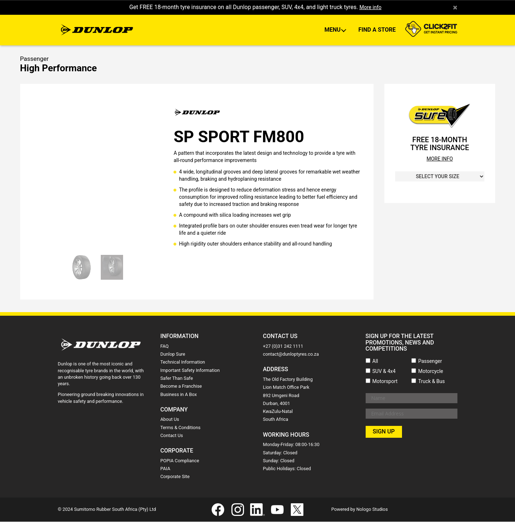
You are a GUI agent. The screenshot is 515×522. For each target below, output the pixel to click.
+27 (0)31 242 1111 (283, 346)
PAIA (166, 469)
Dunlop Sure (173, 354)
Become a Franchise (181, 386)
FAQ (165, 346)
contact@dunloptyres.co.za (291, 354)
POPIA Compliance (180, 461)
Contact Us (172, 435)
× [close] (455, 7)
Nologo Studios (372, 509)
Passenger (430, 361)
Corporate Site (175, 477)
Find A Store (377, 30)
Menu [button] (333, 30)
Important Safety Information (190, 370)
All (375, 361)
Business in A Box (179, 394)
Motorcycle (430, 371)
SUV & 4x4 (384, 371)
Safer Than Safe (177, 378)
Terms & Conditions (181, 428)
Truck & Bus (431, 381)
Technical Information (183, 362)
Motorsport (385, 381)
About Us (170, 420)
